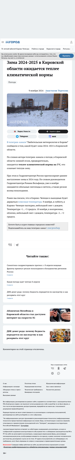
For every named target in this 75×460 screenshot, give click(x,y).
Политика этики (30, 383)
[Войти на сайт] (71, 42)
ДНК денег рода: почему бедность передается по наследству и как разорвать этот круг (37, 295)
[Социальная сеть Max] (53, 136)
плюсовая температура (30, 201)
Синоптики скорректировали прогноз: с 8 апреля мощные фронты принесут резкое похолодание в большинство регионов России (37, 270)
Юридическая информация (55, 383)
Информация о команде (11, 386)
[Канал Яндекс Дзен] (53, 131)
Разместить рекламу (53, 390)
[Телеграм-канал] (22, 136)
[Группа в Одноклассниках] (59, 368)
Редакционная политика (33, 386)
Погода (12, 82)
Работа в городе (38, 49)
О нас (5, 383)
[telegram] (18, 245)
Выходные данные (9, 395)
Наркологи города (53, 49)
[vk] (10, 245)
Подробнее (24, 425)
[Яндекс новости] (22, 131)
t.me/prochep (53, 228)
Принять (66, 56)
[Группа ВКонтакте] (52, 368)
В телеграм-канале (16, 142)
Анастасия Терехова (56, 90)
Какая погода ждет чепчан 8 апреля (37, 284)
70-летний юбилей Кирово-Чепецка (15, 49)
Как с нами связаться (53, 386)
